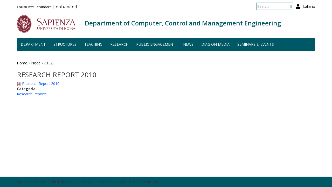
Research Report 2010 (40, 83)
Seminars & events (255, 44)
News (188, 44)
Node (35, 63)
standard (44, 6)
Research (119, 44)
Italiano (309, 6)
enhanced (66, 7)
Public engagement (155, 44)
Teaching (93, 44)
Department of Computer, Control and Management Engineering (183, 23)
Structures (65, 44)
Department (33, 44)
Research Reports (32, 93)
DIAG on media (215, 44)
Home (22, 63)
